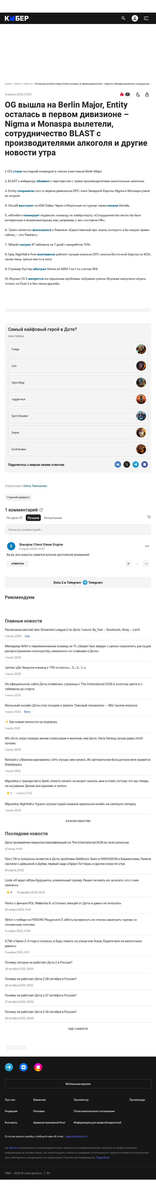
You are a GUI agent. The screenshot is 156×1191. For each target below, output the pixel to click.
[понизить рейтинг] (146, 614)
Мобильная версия (78, 1140)
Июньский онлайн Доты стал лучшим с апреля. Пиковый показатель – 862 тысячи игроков (71, 756)
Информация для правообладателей (97, 1178)
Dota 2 (17, 83)
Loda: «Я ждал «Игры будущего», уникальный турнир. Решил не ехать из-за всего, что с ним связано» (72, 933)
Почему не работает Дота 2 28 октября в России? (41, 1030)
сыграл (25, 244)
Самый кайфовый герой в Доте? (42, 380)
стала (18, 171)
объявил (43, 181)
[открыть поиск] (123, 18)
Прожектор (81, 1155)
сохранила (26, 191)
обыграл (40, 269)
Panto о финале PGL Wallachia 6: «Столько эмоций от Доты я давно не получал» (63, 954)
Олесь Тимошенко (35, 536)
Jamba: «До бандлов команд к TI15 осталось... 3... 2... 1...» (45, 718)
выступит (27, 205)
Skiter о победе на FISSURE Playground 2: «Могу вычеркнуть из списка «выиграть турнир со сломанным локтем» (71, 972)
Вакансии (39, 1155)
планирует (31, 215)
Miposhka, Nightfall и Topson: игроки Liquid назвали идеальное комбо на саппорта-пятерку (70, 855)
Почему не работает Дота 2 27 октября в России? (40, 1046)
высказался (42, 230)
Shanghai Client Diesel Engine (41, 595)
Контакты (11, 1178)
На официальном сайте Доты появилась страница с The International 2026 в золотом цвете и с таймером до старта (73, 737)
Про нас (10, 1155)
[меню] (146, 18)
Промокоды (137, 1155)
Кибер (8, 83)
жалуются (36, 279)
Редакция (11, 1167)
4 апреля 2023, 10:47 (32, 599)
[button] (147, 597)
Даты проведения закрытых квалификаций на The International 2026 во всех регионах (67, 893)
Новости (27, 83)
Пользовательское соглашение (94, 1167)
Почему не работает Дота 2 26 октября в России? (41, 1062)
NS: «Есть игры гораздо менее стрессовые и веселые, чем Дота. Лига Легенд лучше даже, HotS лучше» (74, 791)
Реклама (38, 1167)
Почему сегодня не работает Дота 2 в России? (38, 1013)
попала (113, 205)
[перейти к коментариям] (121, 94)
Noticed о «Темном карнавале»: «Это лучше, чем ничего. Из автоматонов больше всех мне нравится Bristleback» (77, 812)
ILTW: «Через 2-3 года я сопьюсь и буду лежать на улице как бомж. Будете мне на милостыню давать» (73, 994)
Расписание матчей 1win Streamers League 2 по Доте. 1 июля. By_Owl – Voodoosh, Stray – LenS (72, 680)
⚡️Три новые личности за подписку (31, 772)
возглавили (46, 254)
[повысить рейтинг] (128, 614)
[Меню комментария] (147, 597)
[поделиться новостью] (147, 94)
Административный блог (49, 1178)
